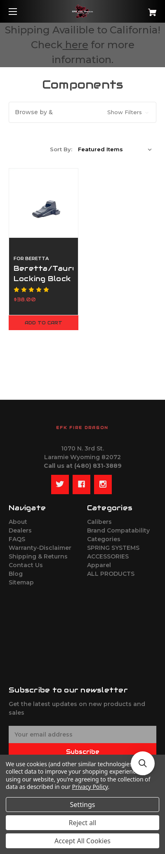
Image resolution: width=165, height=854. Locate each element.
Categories (103, 539)
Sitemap (21, 582)
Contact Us (26, 565)
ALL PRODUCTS (110, 573)
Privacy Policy (90, 787)
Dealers (20, 530)
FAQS (17, 539)
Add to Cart (43, 323)
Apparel (99, 565)
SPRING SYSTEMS (113, 547)
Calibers (99, 522)
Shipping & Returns (38, 556)
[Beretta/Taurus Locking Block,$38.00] (43, 203)
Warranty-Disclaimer (40, 547)
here (76, 45)
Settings (82, 804)
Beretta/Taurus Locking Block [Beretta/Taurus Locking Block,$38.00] (43, 273)
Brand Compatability (118, 530)
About (18, 522)
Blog (16, 573)
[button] (82, 112)
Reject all (83, 822)
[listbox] (115, 149)
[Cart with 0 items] (141, 9)
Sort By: (61, 149)
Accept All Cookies (82, 840)
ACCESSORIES (108, 556)
